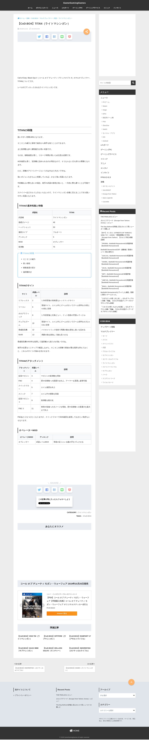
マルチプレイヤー (108, 332)
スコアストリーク (109, 379)
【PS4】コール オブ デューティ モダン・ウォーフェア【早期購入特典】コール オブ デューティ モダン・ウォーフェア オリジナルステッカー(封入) (68, 601)
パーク (105, 375)
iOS (104, 137)
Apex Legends (108, 198)
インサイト (117, 8)
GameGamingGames (74, 2)
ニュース (55, 8)
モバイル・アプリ (109, 133)
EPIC (104, 114)
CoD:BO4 (87, 516)
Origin (105, 110)
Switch (105, 129)
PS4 (104, 121)
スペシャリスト (108, 344)
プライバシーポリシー (23, 696)
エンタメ (104, 168)
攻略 (102, 182)
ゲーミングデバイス (93, 8)
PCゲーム (106, 102)
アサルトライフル (109, 352)
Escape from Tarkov (109, 194)
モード (105, 337)
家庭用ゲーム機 (108, 118)
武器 (104, 348)
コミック (107, 8)
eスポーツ (65, 8)
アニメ (103, 164)
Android (105, 141)
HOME (74, 731)
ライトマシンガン (84, 513)
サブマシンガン (108, 356)
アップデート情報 (108, 328)
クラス (105, 340)
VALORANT (107, 190)
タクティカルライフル (110, 360)
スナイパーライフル (110, 368)
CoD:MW (106, 202)
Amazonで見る (61, 613)
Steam (105, 106)
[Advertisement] (54, 60)
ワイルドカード (108, 383)
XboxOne (106, 125)
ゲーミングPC (77, 8)
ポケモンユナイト (42, 8)
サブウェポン (107, 371)
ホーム (30, 8)
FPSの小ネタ (106, 177)
